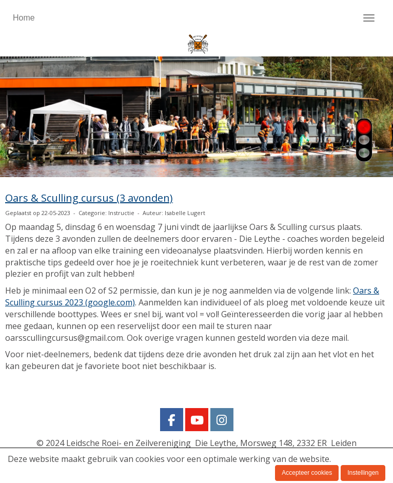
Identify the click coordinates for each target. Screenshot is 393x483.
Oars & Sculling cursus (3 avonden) (89, 198)
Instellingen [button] (363, 472)
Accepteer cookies (307, 472)
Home (24, 17)
